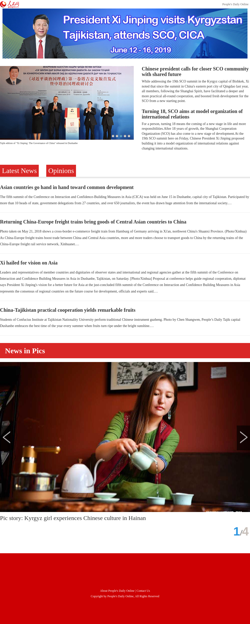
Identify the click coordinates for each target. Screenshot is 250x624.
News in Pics (25, 350)
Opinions (61, 170)
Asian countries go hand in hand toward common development (67, 187)
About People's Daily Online (117, 590)
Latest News (19, 170)
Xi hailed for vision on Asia (29, 263)
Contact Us (143, 590)
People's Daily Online (235, 4)
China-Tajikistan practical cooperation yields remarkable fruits (68, 310)
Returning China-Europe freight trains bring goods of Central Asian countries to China (93, 221)
